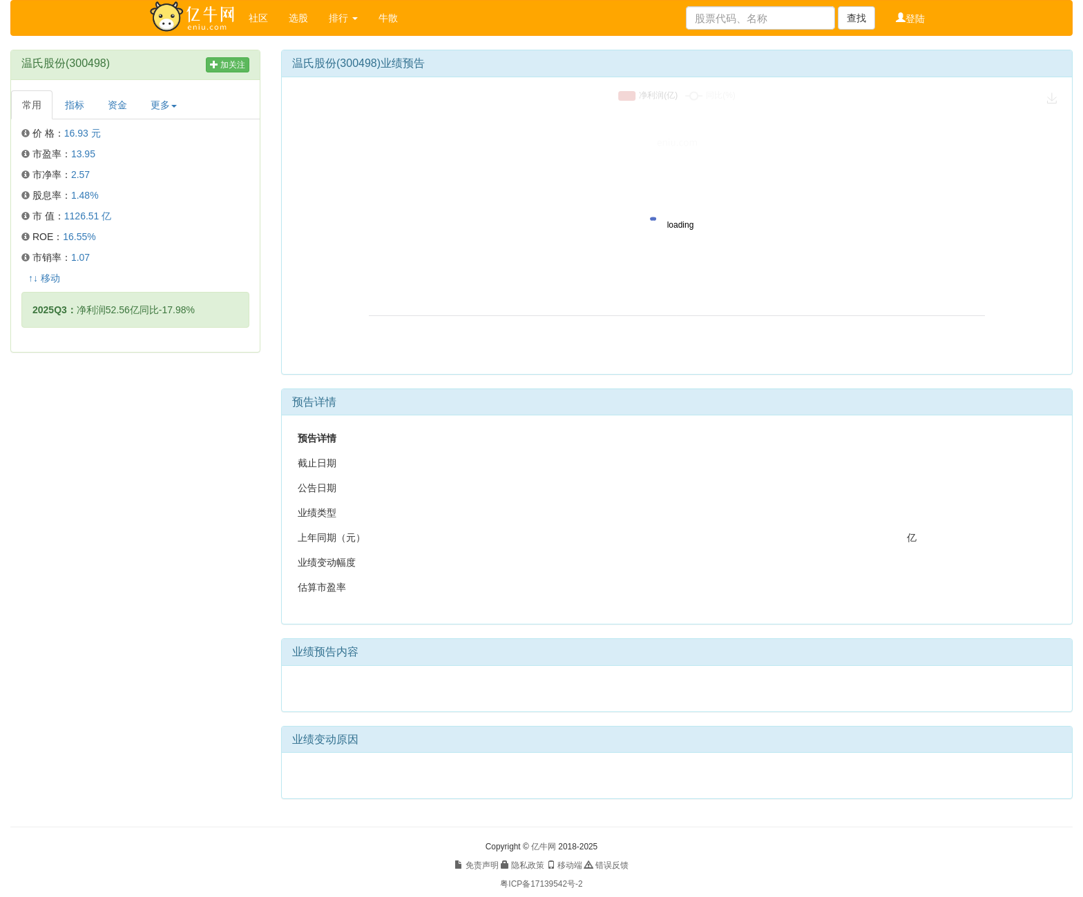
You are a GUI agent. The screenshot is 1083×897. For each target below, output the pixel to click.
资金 (117, 104)
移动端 (564, 865)
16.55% (79, 236)
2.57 (80, 174)
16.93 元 (82, 133)
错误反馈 (606, 865)
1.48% (85, 195)
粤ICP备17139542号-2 (541, 884)
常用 (31, 104)
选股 (298, 17)
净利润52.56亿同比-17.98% (113, 309)
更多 (164, 104)
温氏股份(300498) (65, 63)
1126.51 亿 (88, 215)
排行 (343, 17)
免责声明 (476, 865)
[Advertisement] (135, 463)
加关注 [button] (227, 65)
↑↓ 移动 (44, 278)
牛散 (388, 17)
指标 (74, 104)
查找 (856, 17)
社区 (258, 17)
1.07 (80, 257)
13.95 (83, 153)
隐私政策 (522, 865)
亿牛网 (543, 846)
